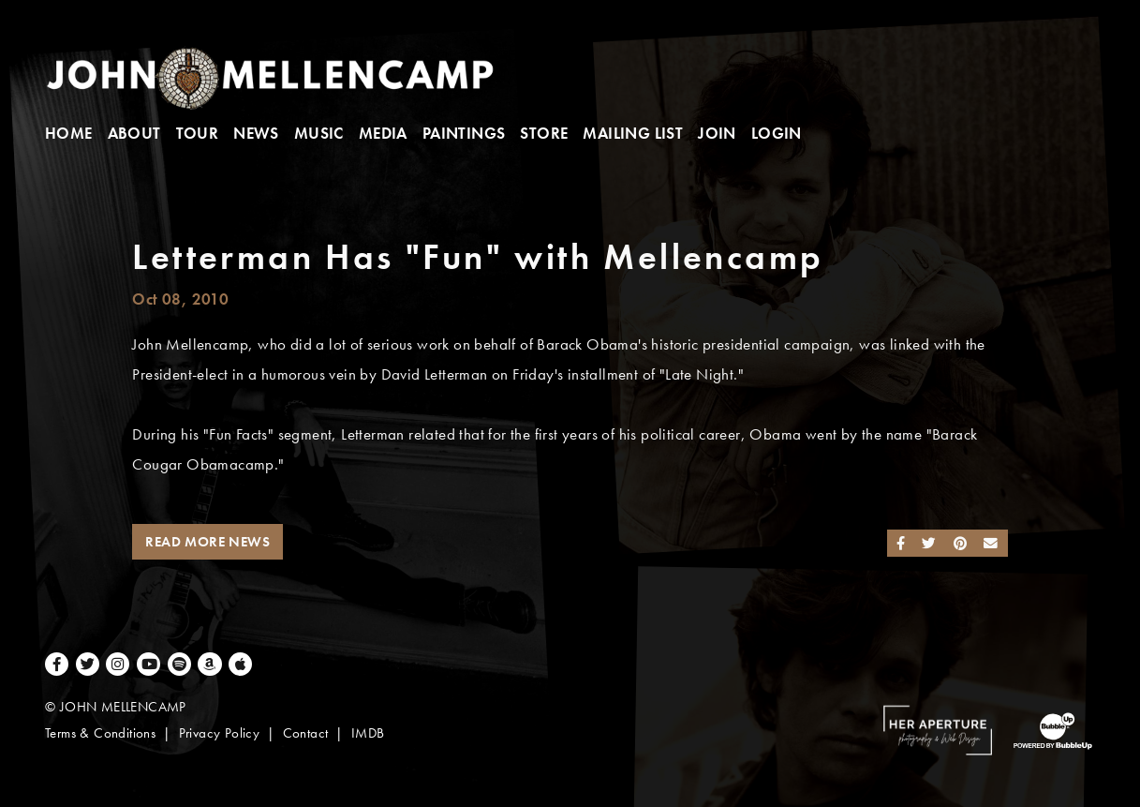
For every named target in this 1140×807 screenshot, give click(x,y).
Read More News (207, 541)
